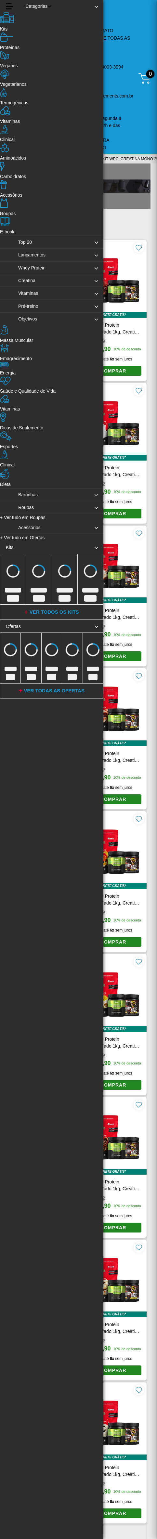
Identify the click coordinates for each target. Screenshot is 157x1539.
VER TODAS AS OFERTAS (54, 690)
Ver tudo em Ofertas (22, 537)
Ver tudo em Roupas (23, 517)
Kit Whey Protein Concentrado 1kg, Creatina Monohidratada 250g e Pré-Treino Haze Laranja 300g (113, 328)
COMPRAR (113, 370)
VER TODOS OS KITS (54, 612)
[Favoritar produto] (139, 247)
